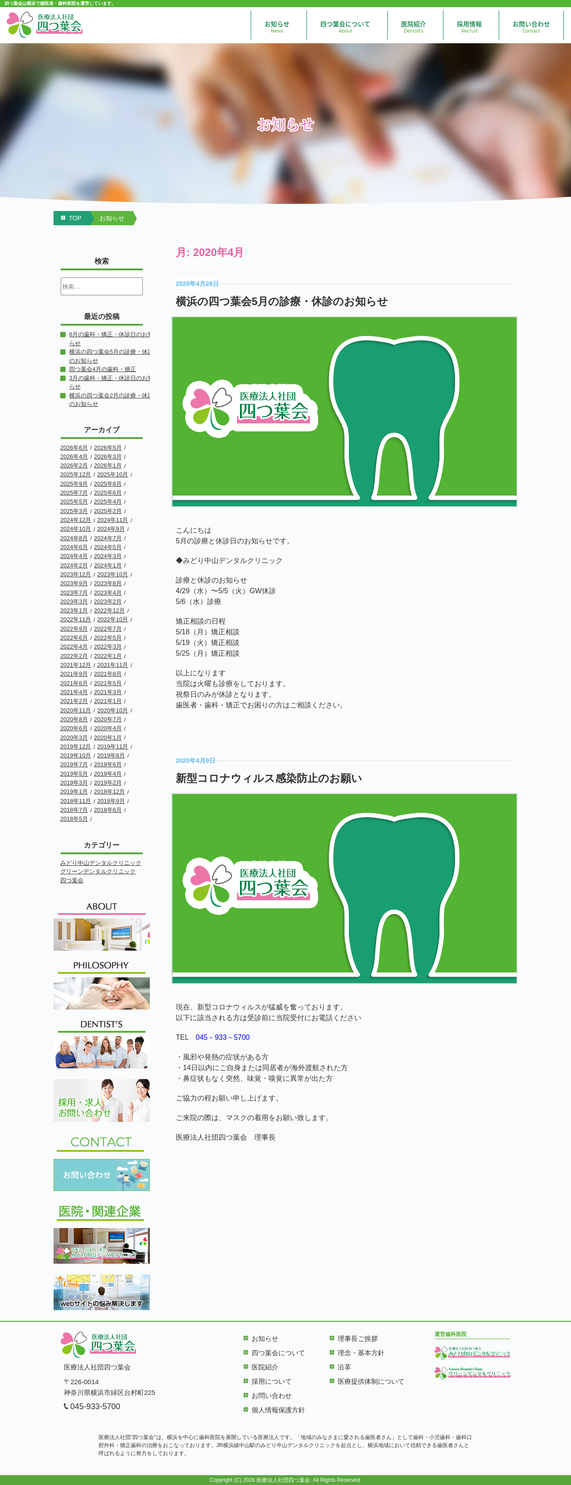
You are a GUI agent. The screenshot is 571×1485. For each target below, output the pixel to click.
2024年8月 (74, 538)
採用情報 (469, 26)
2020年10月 (112, 710)
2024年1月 (108, 565)
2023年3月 (74, 601)
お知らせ (277, 26)
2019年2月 (108, 782)
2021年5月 (108, 683)
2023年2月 (108, 601)
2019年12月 (75, 746)
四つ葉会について (345, 26)
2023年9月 (74, 583)
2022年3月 (108, 646)
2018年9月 (111, 801)
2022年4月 (74, 646)
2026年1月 (108, 465)
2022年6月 (74, 637)
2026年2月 (74, 465)
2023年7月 (74, 592)
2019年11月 (112, 746)
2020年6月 (74, 728)
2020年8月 (74, 719)
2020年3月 (74, 737)
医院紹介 (413, 26)
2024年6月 (74, 547)
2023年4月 (108, 592)
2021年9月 (74, 673)
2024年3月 (108, 556)
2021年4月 (74, 692)
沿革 (344, 1367)
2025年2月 (108, 511)
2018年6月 (108, 810)
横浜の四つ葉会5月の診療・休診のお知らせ (282, 301)
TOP (75, 218)
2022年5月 (108, 637)
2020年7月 (108, 719)
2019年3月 (74, 782)
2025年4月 (108, 501)
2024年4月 (74, 556)
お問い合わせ (531, 26)
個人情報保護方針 (278, 1410)
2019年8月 (111, 755)
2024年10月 (75, 528)
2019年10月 (75, 755)
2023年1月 (74, 610)
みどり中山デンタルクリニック (100, 863)
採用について (272, 1381)
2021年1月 (108, 701)
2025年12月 (75, 474)
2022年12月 (109, 610)
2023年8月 (108, 583)
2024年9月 (111, 528)
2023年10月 (112, 574)
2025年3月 (74, 511)
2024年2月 (74, 565)
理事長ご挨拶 (358, 1338)
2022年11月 (75, 619)
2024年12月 (75, 520)
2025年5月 (74, 501)
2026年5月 (108, 447)
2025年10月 (112, 474)
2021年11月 (112, 665)
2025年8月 (108, 483)
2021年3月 (108, 692)
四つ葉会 (71, 880)
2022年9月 (74, 628)
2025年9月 (74, 483)
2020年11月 (75, 710)
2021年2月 (74, 701)
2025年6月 (108, 492)
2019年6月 (108, 764)
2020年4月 (108, 728)
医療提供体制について (371, 1381)
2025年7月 (74, 492)
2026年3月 (108, 456)
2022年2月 (74, 656)
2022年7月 (108, 628)
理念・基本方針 (361, 1353)
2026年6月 (74, 447)
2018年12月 (109, 791)
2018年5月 (74, 818)
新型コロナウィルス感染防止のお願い (269, 778)
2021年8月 (108, 673)
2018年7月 (74, 810)
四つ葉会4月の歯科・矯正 (102, 369)
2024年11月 (112, 520)
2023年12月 (75, 574)
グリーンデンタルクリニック (98, 871)
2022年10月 (112, 619)
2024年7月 (108, 538)
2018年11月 (75, 801)
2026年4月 (74, 456)
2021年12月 (75, 665)
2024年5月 (108, 547)
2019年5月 (74, 773)
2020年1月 (108, 737)
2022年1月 (108, 656)
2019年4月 (108, 773)
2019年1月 (74, 791)
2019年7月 (74, 764)
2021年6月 (74, 683)
